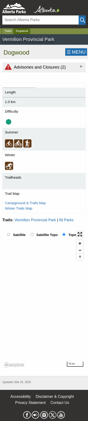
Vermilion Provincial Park (35, 220)
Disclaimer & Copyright (55, 397)
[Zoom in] (80, 243)
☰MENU (76, 52)
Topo (72, 235)
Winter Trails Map (18, 208)
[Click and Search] (82, 20)
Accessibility (20, 397)
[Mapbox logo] (14, 365)
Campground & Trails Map (25, 203)
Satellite (19, 235)
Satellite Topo (47, 235)
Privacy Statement (30, 403)
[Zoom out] (80, 250)
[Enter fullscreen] (80, 234)
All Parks (66, 220)
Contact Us (59, 403)
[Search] (40, 20)
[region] (44, 299)
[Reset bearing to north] (80, 257)
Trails (8, 31)
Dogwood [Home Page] (22, 31)
